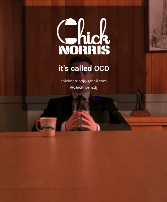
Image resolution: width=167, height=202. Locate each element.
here (97, 98)
